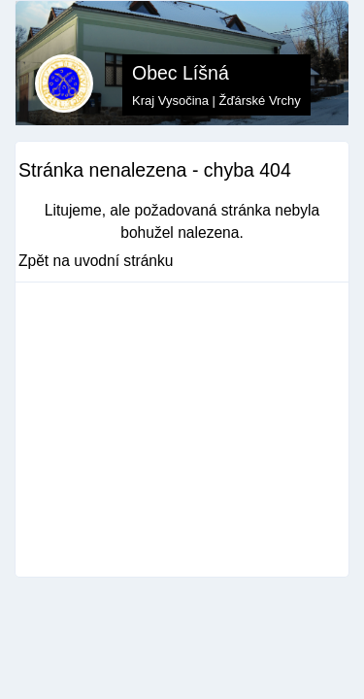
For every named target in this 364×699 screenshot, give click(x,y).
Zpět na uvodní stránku (96, 260)
